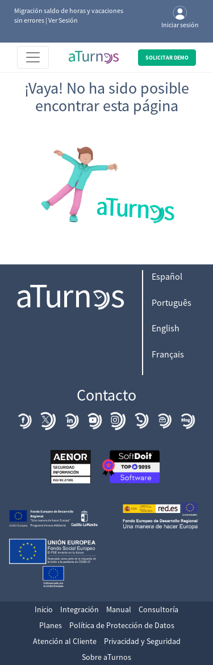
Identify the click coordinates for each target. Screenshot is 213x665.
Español (167, 276)
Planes (50, 625)
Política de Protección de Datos (121, 625)
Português (171, 302)
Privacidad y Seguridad (142, 641)
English (165, 328)
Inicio (44, 609)
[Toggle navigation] (33, 57)
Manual (118, 609)
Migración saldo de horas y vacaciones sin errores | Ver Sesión (68, 15)
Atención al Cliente (65, 641)
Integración (79, 609)
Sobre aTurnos (106, 657)
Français (168, 354)
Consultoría (158, 609)
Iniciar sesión (180, 17)
